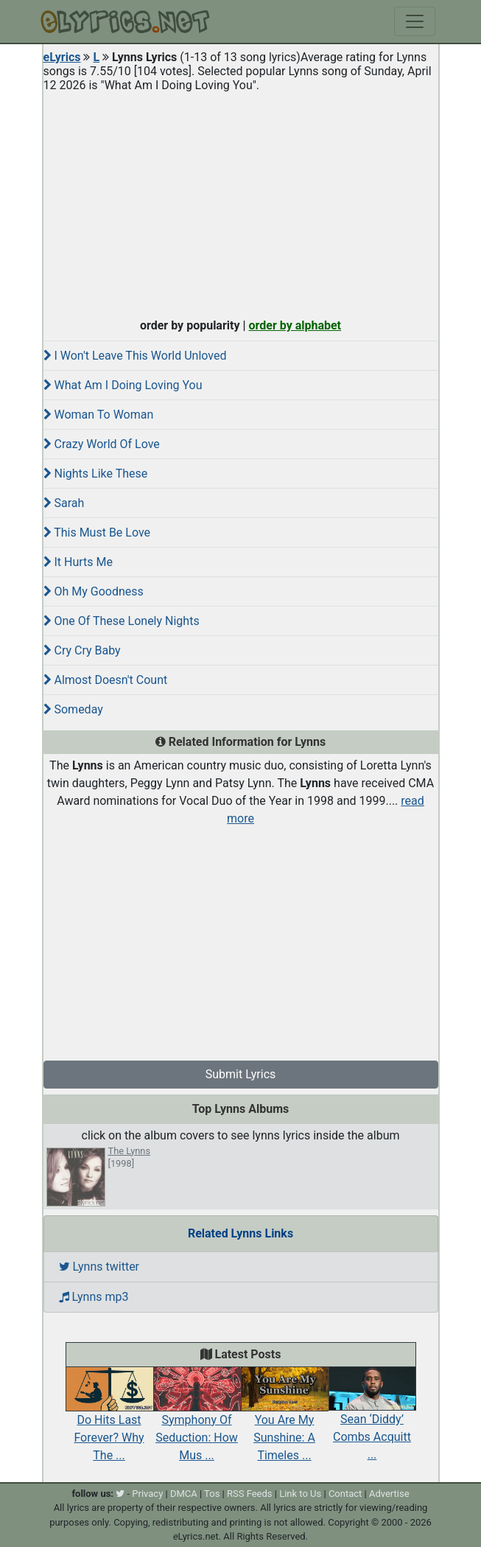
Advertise (389, 1493)
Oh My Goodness (93, 591)
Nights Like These (95, 474)
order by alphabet (294, 325)
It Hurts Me (78, 562)
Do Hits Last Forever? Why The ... (109, 1421)
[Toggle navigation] (414, 21)
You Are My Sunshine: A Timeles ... (285, 1421)
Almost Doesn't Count (105, 680)
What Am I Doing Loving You (123, 385)
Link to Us (300, 1493)
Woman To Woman (98, 415)
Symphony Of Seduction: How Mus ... (197, 1421)
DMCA (183, 1493)
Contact (345, 1493)
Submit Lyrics (241, 1074)
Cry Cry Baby (82, 650)
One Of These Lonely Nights (121, 621)
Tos (212, 1493)
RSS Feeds (250, 1493)
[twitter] (120, 1493)
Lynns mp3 (94, 1297)
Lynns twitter (99, 1267)
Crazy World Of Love (101, 444)
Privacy (147, 1493)
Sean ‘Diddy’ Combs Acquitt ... (372, 1421)
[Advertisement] (240, 202)
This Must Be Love (97, 532)
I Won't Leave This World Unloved (135, 356)
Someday (73, 709)
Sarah (64, 503)
